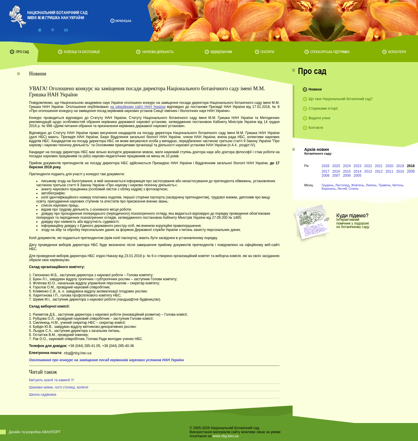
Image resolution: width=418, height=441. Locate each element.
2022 (368, 166)
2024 (347, 166)
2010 (400, 171)
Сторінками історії (323, 108)
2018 (411, 166)
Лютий (342, 188)
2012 (379, 171)
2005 (357, 175)
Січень (353, 188)
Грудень (328, 185)
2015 (347, 171)
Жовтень (357, 185)
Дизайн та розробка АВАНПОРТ (35, 432)
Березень (329, 188)
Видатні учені (319, 118)
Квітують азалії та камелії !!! (51, 380)
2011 (389, 171)
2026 (325, 166)
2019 (400, 166)
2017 (325, 171)
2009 (411, 171)
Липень (371, 185)
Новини (315, 89)
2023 (357, 166)
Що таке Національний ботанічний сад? (341, 99)
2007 (336, 175)
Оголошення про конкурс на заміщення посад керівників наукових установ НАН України (106, 360)
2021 (379, 166)
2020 (389, 166)
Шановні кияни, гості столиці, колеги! (58, 387)
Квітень (397, 185)
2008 (325, 175)
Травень (385, 185)
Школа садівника (42, 395)
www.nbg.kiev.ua (225, 436)
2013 (368, 171)
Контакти (316, 128)
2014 (357, 171)
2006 (347, 175)
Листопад (342, 185)
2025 (336, 166)
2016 (336, 171)
